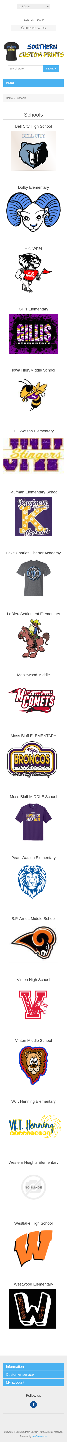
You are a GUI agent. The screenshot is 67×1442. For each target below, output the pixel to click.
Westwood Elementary (33, 1284)
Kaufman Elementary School (33, 492)
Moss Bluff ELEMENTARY (33, 736)
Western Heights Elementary (34, 1162)
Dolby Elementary (33, 187)
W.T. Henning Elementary (33, 1101)
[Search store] (26, 68)
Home (9, 98)
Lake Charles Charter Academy (33, 553)
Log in (40, 20)
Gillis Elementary (33, 309)
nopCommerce (39, 1436)
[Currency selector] (33, 6)
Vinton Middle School (33, 1040)
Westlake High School (33, 1223)
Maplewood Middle (33, 675)
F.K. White (33, 248)
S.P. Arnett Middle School (33, 918)
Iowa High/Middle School (33, 370)
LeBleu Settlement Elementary (33, 614)
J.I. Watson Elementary (33, 431)
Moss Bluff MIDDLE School (33, 796)
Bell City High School (33, 126)
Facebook (33, 1404)
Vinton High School (33, 979)
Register (28, 20)
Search (51, 68)
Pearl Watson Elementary (33, 857)
